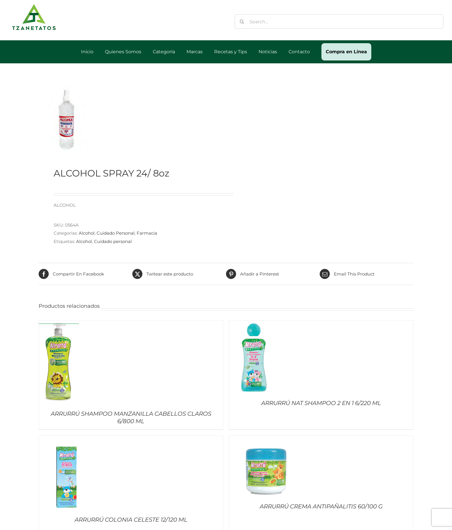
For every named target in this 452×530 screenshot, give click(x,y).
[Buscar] (242, 21)
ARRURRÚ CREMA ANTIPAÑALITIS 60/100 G (321, 506)
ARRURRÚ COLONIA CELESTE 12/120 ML (131, 519)
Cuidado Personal (116, 233)
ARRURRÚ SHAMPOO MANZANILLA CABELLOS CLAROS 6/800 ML (131, 417)
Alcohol (87, 233)
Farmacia (147, 233)
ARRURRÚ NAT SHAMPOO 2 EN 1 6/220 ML (321, 403)
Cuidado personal (113, 241)
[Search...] (339, 21)
